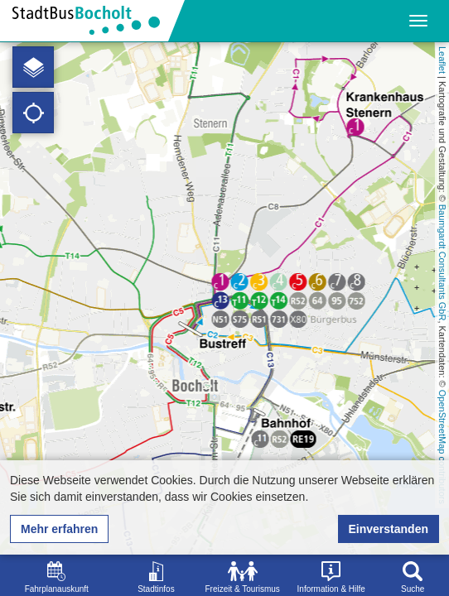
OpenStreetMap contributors (442, 447)
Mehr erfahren (59, 529)
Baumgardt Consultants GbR (442, 262)
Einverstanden (388, 529)
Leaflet (442, 60)
